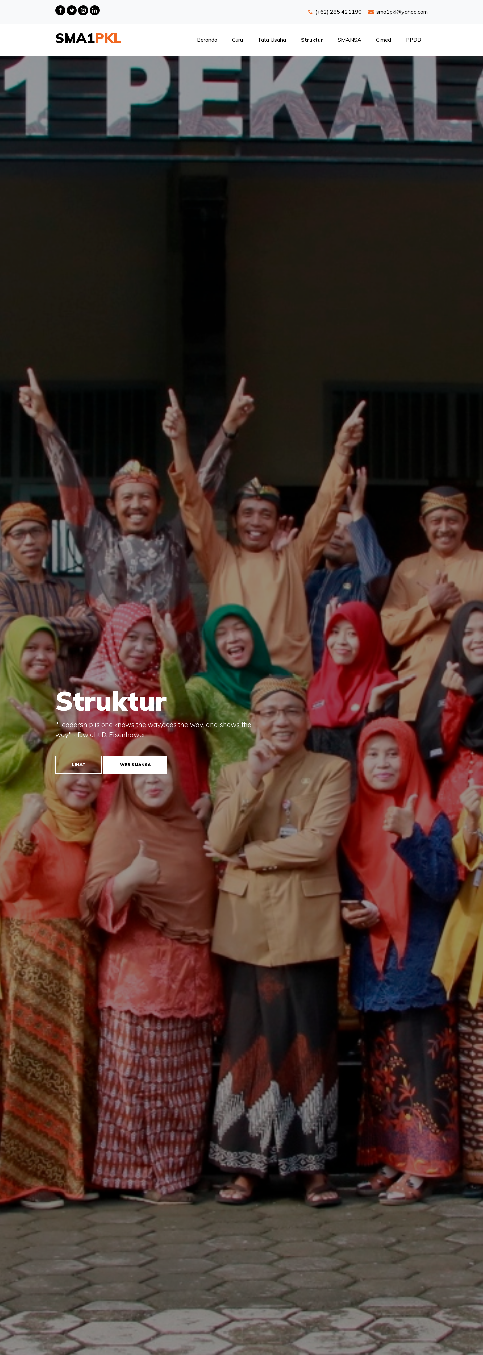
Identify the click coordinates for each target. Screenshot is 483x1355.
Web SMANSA (135, 764)
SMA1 (88, 38)
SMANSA (349, 39)
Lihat (78, 764)
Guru (237, 39)
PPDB (413, 39)
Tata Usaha (272, 39)
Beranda (207, 39)
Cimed (383, 39)
